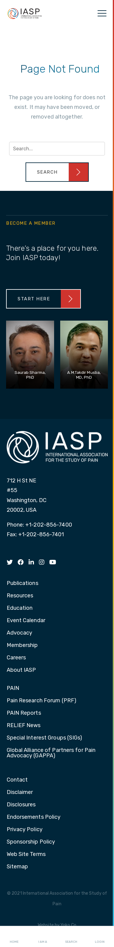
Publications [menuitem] (22, 583)
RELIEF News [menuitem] (24, 726)
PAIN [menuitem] (13, 688)
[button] (57, 172)
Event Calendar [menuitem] (26, 621)
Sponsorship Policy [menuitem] (31, 842)
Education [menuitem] (20, 608)
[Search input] (57, 148)
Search (71, 937)
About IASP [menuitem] (21, 670)
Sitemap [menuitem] (17, 867)
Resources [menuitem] (20, 596)
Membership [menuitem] (22, 645)
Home (14, 937)
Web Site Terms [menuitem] (26, 854)
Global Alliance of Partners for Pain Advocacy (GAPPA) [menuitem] (51, 753)
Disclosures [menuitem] (21, 805)
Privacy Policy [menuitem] (25, 830)
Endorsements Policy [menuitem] (34, 817)
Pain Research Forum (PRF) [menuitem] (42, 701)
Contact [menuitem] (17, 780)
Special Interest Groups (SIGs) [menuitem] (44, 738)
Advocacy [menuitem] (20, 633)
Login (100, 937)
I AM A (42, 937)
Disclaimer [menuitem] (20, 792)
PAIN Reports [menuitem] (24, 713)
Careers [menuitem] (16, 658)
